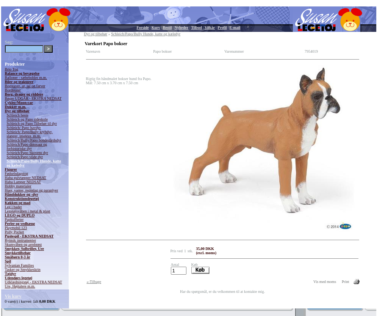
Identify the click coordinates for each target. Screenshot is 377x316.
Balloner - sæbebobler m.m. (26, 77)
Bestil (167, 27)
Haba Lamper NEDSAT (23, 182)
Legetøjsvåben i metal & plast (27, 211)
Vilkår (210, 27)
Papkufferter (14, 219)
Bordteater (13, 90)
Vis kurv (13, 296)
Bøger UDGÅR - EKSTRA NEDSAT (33, 98)
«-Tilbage (94, 282)
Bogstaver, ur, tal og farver (25, 86)
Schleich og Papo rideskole (27, 119)
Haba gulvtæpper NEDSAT (25, 178)
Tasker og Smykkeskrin (23, 269)
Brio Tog (12, 69)
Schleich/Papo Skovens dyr (27, 153)
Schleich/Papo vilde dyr (25, 157)
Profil (222, 27)
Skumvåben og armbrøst (23, 244)
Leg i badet (13, 207)
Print (345, 282)
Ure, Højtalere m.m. (20, 286)
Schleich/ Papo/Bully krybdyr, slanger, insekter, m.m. (30, 134)
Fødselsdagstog (16, 173)
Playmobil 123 (16, 228)
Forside (143, 27)
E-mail (235, 27)
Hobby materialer (18, 186)
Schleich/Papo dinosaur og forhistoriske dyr (27, 146)
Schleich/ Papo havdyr (24, 128)
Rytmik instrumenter (20, 240)
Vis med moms (324, 282)
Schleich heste (17, 115)
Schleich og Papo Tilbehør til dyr (32, 123)
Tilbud (196, 27)
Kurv (156, 27)
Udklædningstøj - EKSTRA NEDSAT (33, 282)
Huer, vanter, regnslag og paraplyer (31, 190)
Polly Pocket (14, 232)
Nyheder (181, 27)
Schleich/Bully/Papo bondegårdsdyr (34, 140)
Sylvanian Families (19, 265)
